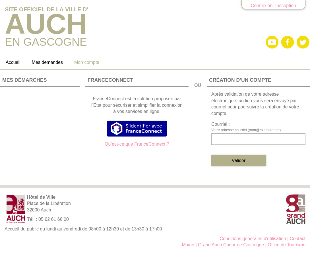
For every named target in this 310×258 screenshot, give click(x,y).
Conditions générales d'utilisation (253, 238)
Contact (297, 238)
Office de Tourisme (286, 244)
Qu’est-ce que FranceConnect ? (137, 144)
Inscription (285, 5)
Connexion (262, 5)
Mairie (188, 244)
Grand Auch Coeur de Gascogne (231, 244)
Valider (239, 160)
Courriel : (220, 124)
